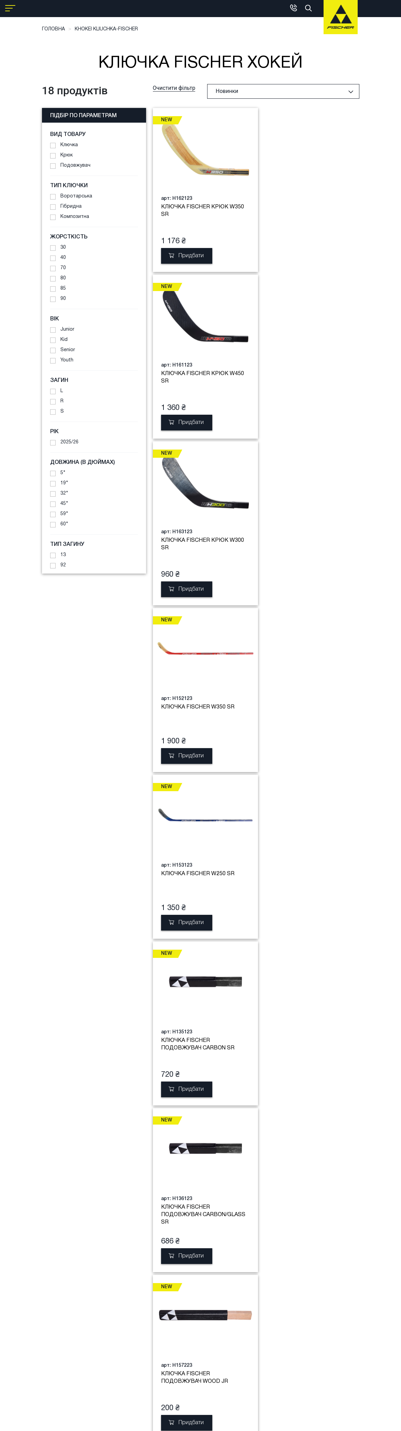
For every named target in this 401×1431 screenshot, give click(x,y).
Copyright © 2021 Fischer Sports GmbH (180, 1421)
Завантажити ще (258, 1149)
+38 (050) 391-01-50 (174, 1331)
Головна (53, 29)
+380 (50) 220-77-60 (174, 1362)
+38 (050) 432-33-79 (174, 1345)
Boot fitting (95, 1275)
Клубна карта (127, 1296)
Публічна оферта (131, 1316)
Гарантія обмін (128, 1306)
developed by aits (247, 1421)
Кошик (49, 1275)
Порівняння (55, 1285)
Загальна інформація (176, 1275)
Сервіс (90, 1285)
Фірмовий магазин (173, 1285)
